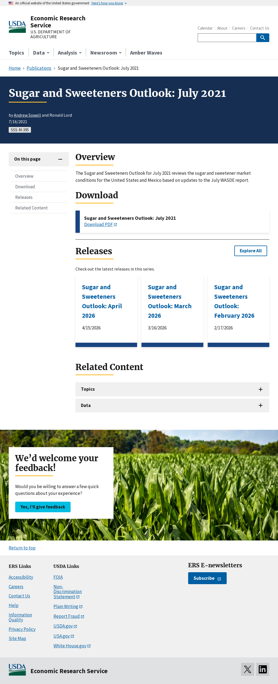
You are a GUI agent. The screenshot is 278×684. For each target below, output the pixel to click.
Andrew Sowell (27, 115)
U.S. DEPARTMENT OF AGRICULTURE (50, 34)
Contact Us (259, 28)
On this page (27, 159)
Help (13, 605)
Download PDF (98, 224)
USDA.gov (63, 626)
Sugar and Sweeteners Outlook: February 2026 (234, 301)
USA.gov (61, 636)
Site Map (17, 638)
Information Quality (20, 617)
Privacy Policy (22, 629)
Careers (238, 28)
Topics (16, 52)
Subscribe (204, 578)
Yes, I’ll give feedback (43, 507)
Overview (24, 176)
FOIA (58, 577)
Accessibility (21, 577)
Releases (24, 197)
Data (86, 405)
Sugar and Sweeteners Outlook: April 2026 (102, 301)
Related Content (31, 208)
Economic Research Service (58, 21)
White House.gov (69, 646)
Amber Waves (146, 52)
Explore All (251, 251)
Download (25, 187)
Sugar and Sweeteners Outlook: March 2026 (170, 301)
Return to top (22, 548)
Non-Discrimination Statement (67, 592)
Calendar (205, 28)
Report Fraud (66, 616)
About (222, 28)
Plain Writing (65, 606)
